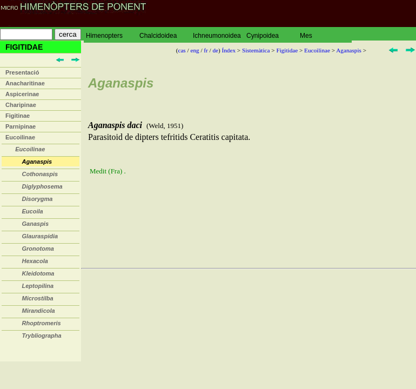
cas (181, 50)
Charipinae (20, 105)
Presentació (22, 72)
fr (205, 50)
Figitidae (287, 50)
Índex (229, 50)
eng (194, 50)
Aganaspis (348, 50)
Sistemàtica (256, 50)
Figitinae (17, 115)
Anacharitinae (25, 83)
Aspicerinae (22, 94)
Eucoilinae (20, 137)
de (215, 50)
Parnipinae (20, 126)
